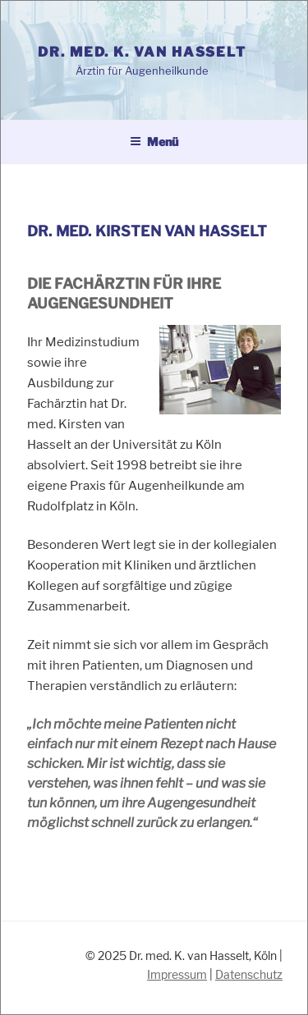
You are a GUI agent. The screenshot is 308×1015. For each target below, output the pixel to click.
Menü (154, 142)
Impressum (177, 974)
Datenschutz (249, 974)
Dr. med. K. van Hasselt (142, 52)
